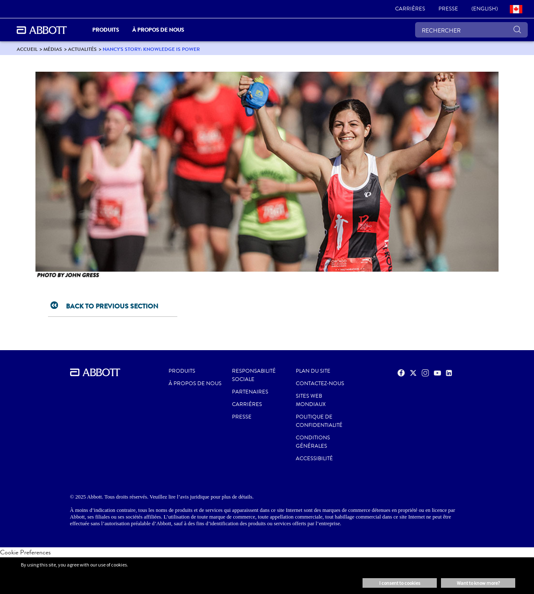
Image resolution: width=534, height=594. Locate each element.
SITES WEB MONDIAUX (311, 400)
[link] (410, 9)
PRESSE (242, 417)
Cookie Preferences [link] (25, 552)
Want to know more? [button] (478, 583)
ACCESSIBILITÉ (314, 458)
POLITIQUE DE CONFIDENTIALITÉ (319, 421)
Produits (182, 371)
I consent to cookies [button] (399, 583)
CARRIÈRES (247, 404)
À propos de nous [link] (158, 30)
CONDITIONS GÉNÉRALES (313, 442)
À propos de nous (195, 383)
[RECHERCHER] (471, 30)
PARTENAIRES (250, 392)
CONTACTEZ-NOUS (320, 383)
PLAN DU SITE (313, 371)
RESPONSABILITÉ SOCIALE (254, 375)
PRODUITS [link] (105, 30)
